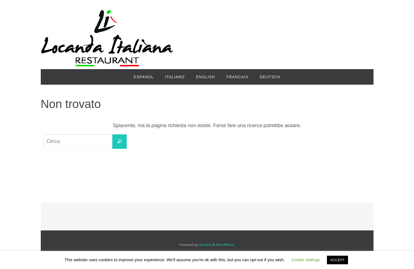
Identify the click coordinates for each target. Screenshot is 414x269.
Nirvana (205, 245)
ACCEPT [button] (337, 260)
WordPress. (225, 245)
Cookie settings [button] (305, 259)
